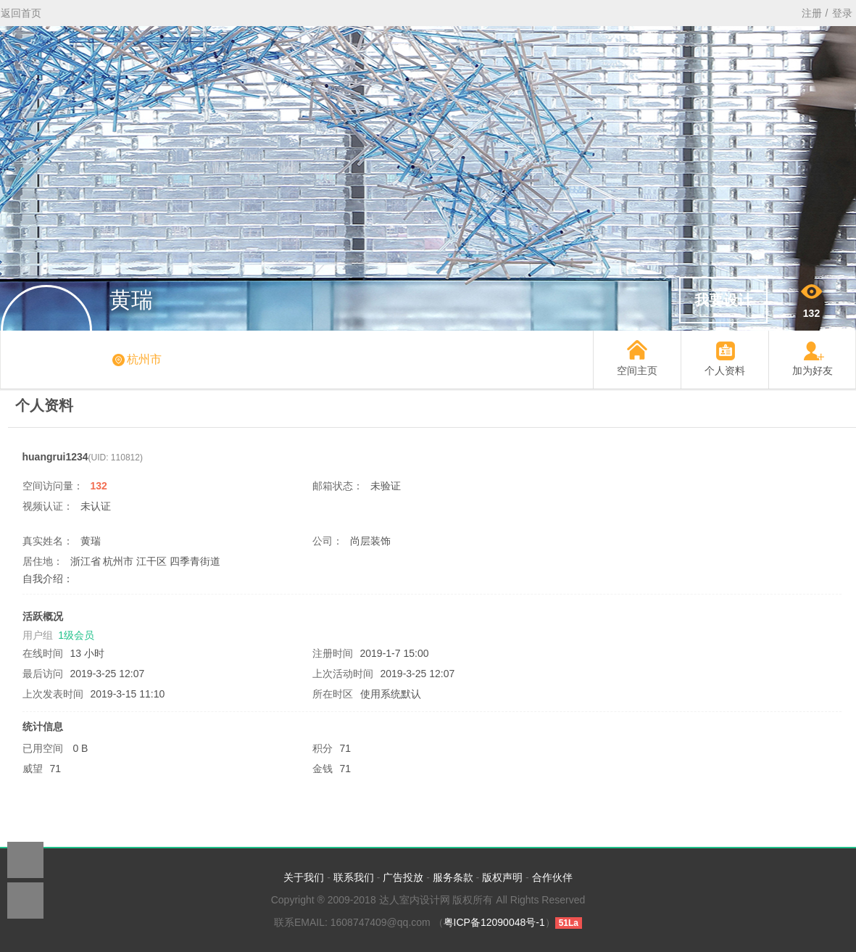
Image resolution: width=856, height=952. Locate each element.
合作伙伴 (552, 877)
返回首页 (21, 13)
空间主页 (637, 370)
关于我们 (303, 877)
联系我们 (353, 877)
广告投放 (403, 877)
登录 (842, 13)
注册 (812, 13)
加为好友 (812, 370)
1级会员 (76, 635)
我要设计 (723, 300)
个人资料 (725, 370)
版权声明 (502, 877)
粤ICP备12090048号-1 (494, 922)
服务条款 (453, 877)
